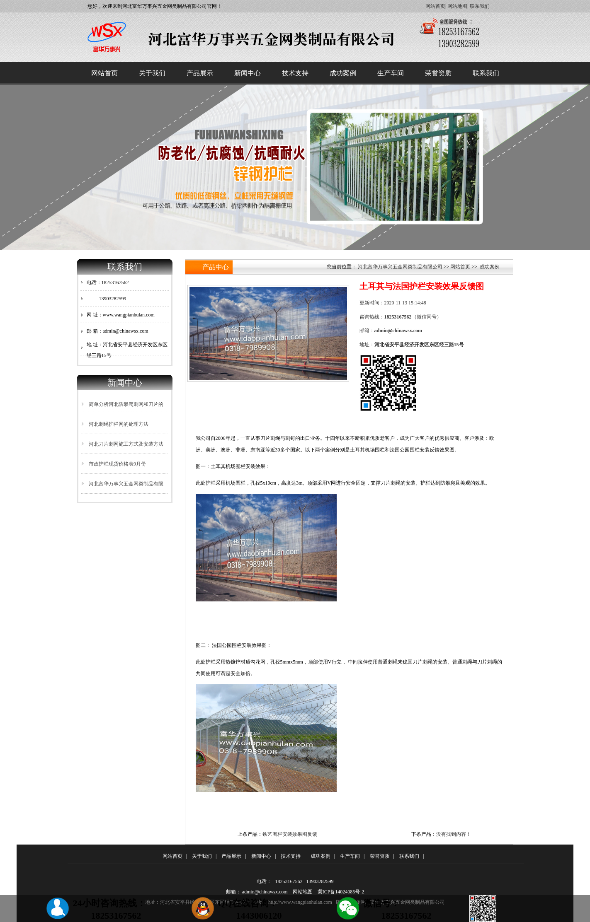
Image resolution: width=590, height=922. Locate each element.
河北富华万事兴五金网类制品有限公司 (400, 267)
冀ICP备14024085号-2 (341, 892)
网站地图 (457, 6)
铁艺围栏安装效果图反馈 (289, 834)
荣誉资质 (438, 73)
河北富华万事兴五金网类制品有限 (126, 484)
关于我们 (152, 73)
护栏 (211, 483)
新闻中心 (247, 73)
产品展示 (200, 73)
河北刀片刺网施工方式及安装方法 (126, 444)
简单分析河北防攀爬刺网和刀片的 (126, 404)
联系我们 (480, 6)
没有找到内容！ (453, 834)
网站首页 (435, 6)
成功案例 (343, 73)
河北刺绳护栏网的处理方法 (118, 424)
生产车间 (390, 73)
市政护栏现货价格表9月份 (117, 464)
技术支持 (295, 73)
